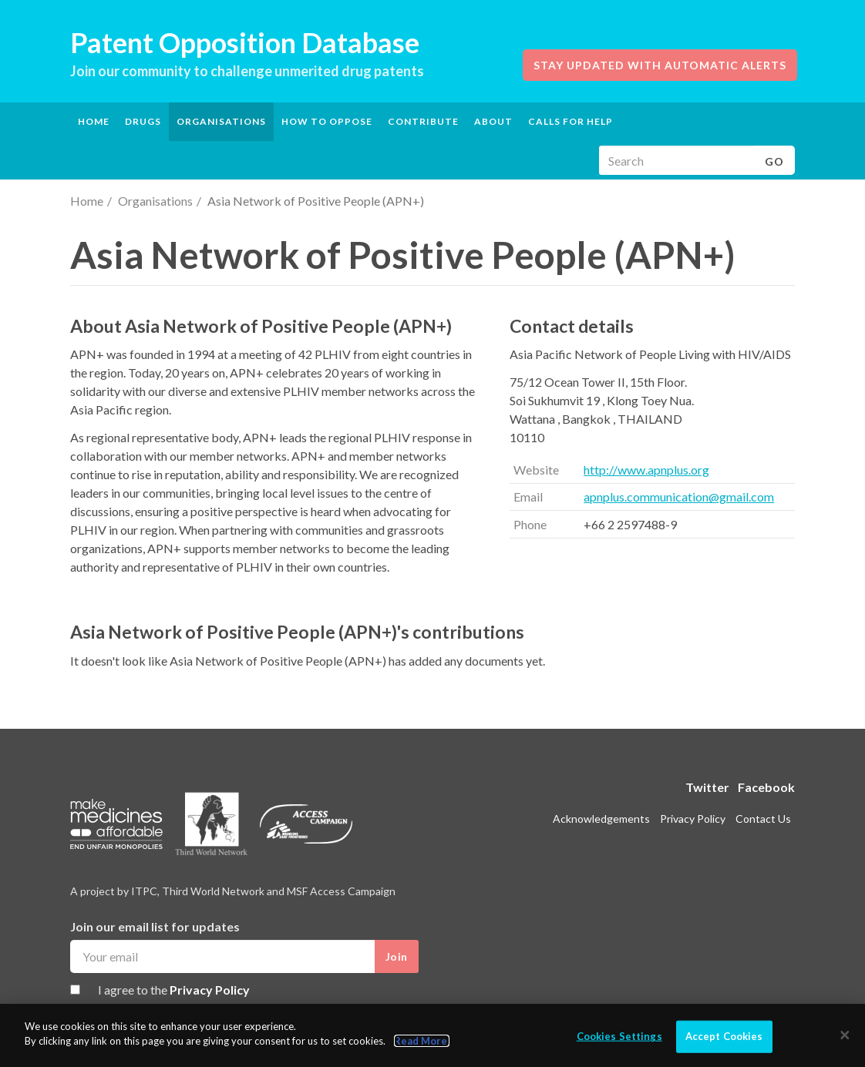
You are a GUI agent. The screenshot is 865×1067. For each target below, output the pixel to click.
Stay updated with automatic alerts (659, 65)
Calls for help (570, 121)
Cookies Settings (619, 1036)
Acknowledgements (601, 818)
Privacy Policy (210, 989)
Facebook (766, 787)
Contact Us (763, 818)
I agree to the (174, 989)
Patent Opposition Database (244, 42)
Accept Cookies (724, 1036)
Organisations (155, 200)
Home (93, 121)
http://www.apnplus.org (646, 469)
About (493, 121)
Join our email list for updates (155, 926)
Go (774, 161)
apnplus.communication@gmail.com (679, 496)
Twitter (707, 787)
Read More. (421, 1041)
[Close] (845, 1035)
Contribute (423, 121)
